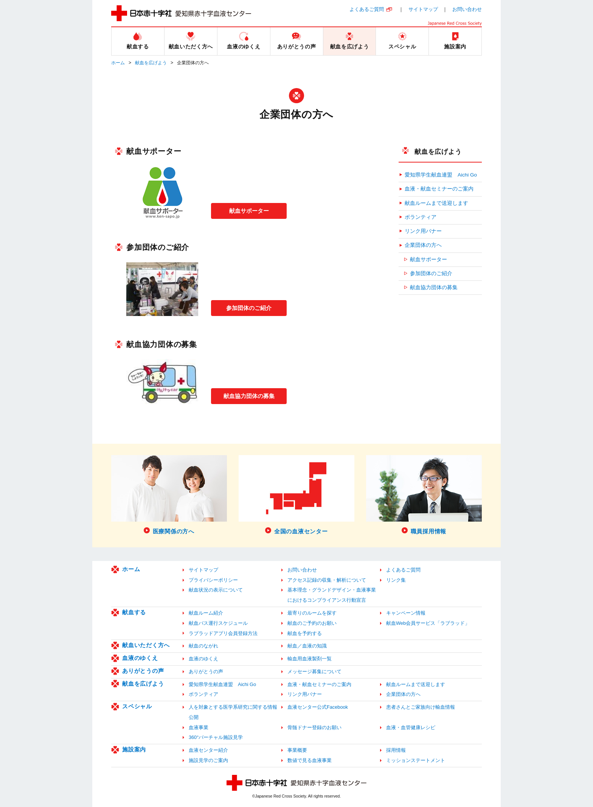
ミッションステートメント (415, 760)
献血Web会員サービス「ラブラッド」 (428, 623)
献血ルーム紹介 (206, 613)
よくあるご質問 (366, 9)
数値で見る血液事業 (309, 760)
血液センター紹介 (208, 750)
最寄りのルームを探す (312, 613)
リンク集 (396, 580)
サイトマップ (423, 9)
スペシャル (137, 706)
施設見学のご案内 (208, 760)
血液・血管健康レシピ (410, 727)
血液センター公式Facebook (317, 707)
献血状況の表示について (216, 590)
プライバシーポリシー (213, 580)
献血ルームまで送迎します (436, 203)
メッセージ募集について (314, 671)
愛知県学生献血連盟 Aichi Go (441, 175)
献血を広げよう (151, 62)
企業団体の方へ (423, 245)
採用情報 (396, 750)
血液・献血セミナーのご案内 (439, 189)
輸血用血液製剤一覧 (309, 658)
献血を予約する (304, 633)
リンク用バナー (423, 231)
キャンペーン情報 (405, 613)
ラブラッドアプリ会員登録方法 (223, 633)
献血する (134, 612)
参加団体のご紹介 (249, 307)
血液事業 (198, 727)
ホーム (118, 62)
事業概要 (297, 750)
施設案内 (134, 749)
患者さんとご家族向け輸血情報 (420, 707)
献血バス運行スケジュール (218, 623)
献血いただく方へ (146, 645)
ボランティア (420, 217)
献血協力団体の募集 (249, 395)
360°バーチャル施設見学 (216, 737)
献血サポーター (249, 210)
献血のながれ (203, 646)
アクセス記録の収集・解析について (326, 580)
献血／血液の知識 (307, 646)
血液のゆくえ (140, 658)
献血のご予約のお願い (312, 623)
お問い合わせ (467, 9)
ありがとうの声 (143, 671)
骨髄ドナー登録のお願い (314, 727)
